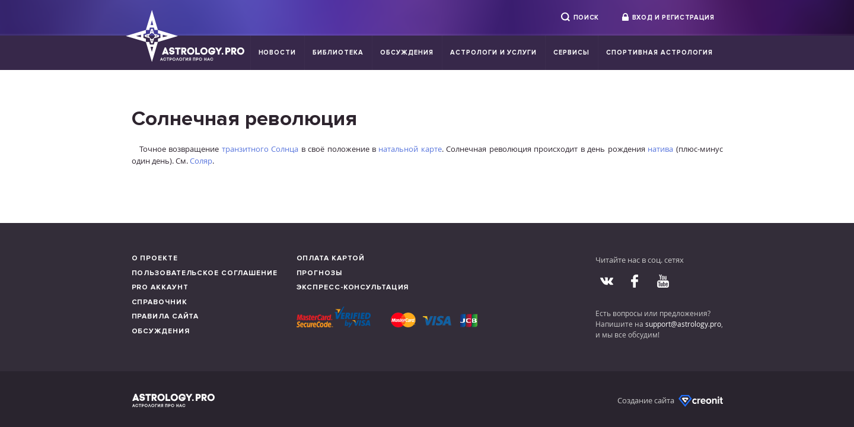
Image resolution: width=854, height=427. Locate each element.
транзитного (245, 149)
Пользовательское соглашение (205, 273)
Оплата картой (331, 258)
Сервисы (571, 52)
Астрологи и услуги (493, 52)
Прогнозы (319, 273)
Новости (278, 52)
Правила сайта (165, 316)
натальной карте (409, 149)
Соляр (201, 160)
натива (660, 149)
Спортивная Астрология (659, 52)
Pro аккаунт (160, 287)
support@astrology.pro (683, 324)
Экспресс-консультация (353, 287)
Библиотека (338, 52)
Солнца (284, 149)
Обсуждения (407, 52)
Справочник (159, 302)
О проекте (155, 258)
